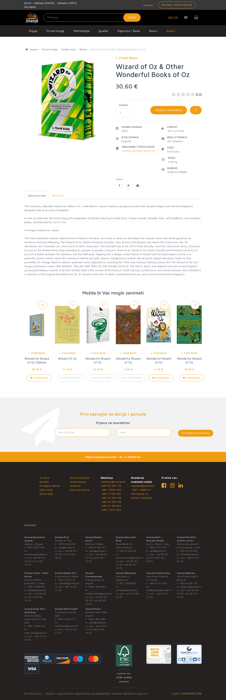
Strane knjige (55, 31)
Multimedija (81, 31)
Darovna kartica (79, 489)
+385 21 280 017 (66, 619)
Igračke (103, 31)
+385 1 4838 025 (36, 626)
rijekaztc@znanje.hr (69, 583)
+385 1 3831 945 (97, 619)
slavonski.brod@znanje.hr (130, 557)
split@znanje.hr (158, 550)
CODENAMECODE (191, 693)
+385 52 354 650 (111, 505)
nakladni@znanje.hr (143, 485)
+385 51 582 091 (111, 493)
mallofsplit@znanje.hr (66, 626)
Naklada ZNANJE (44, 3)
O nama (44, 477)
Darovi (153, 31)
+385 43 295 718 (111, 485)
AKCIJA (173, 17)
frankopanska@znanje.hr (98, 593)
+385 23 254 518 (111, 497)
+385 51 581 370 (66, 579)
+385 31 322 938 (158, 583)
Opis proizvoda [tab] (37, 195)
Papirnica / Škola (128, 31)
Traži (132, 17)
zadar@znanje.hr (37, 590)
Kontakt (44, 481)
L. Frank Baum (37, 352)
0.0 (187, 94)
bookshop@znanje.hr (35, 554)
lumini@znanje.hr (189, 554)
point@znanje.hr (98, 622)
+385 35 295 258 (111, 501)
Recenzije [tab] (58, 195)
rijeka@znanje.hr (98, 550)
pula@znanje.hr (67, 547)
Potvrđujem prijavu (196, 433)
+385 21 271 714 (157, 547)
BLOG (27, 3)
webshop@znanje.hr (113, 481)
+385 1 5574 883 (97, 586)
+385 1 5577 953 (111, 509)
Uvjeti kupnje (78, 481)
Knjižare (148, 5)
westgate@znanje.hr (127, 590)
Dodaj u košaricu (169, 110)
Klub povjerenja (79, 477)
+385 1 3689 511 (141, 489)
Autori (171, 31)
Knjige (33, 31)
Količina (123, 105)
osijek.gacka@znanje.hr (159, 590)
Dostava (75, 485)
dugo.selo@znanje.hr (35, 632)
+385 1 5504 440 (111, 489)
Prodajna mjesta (50, 485)
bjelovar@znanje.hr (190, 586)
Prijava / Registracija (177, 4)
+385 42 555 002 (188, 550)
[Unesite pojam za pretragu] (92, 17)
